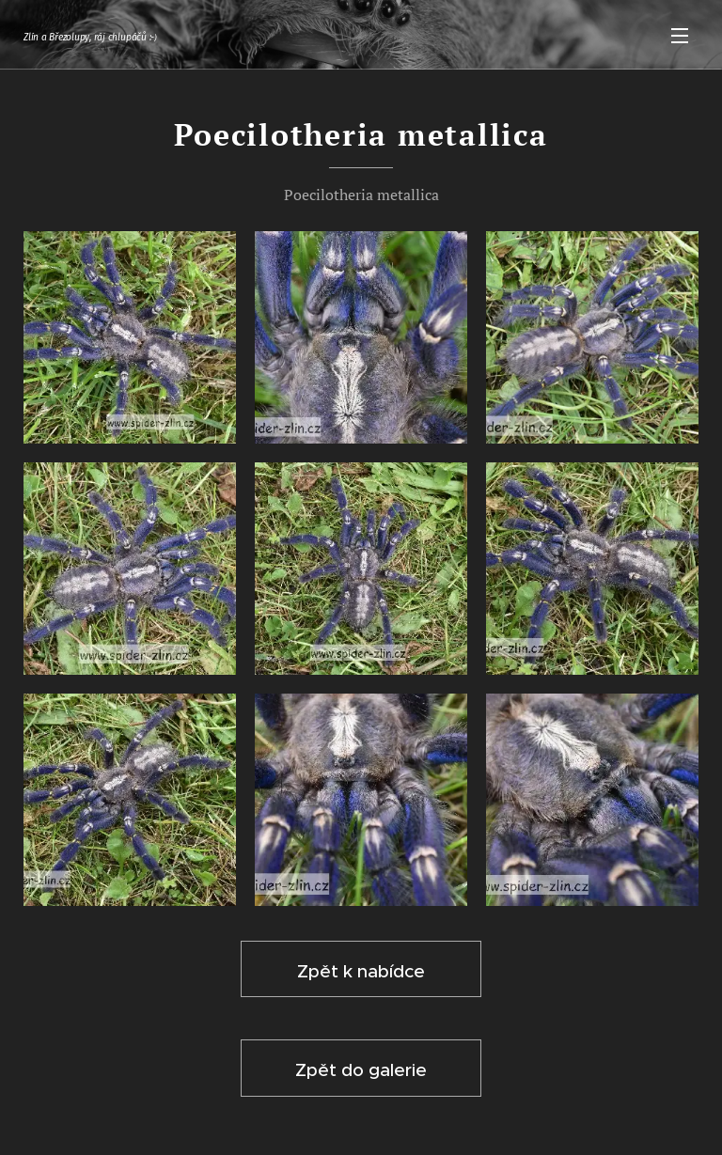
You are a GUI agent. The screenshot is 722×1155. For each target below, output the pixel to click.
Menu (679, 36)
